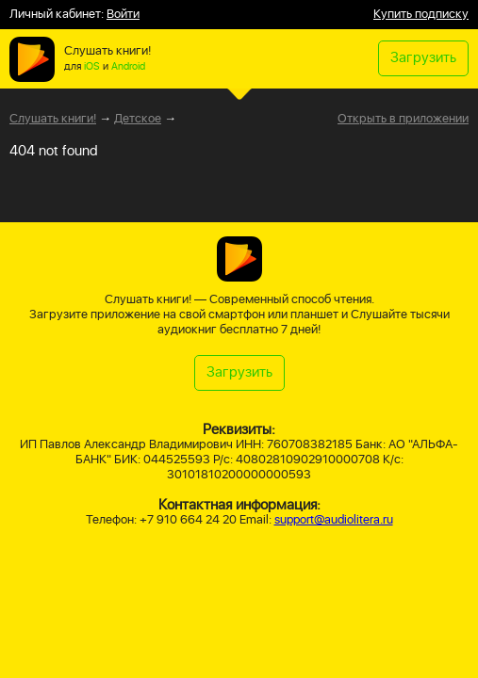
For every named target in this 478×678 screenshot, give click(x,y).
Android (128, 66)
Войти (123, 15)
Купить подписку (421, 15)
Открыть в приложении (403, 119)
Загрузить (423, 58)
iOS (92, 66)
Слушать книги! (52, 119)
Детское (137, 119)
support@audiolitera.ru (333, 520)
